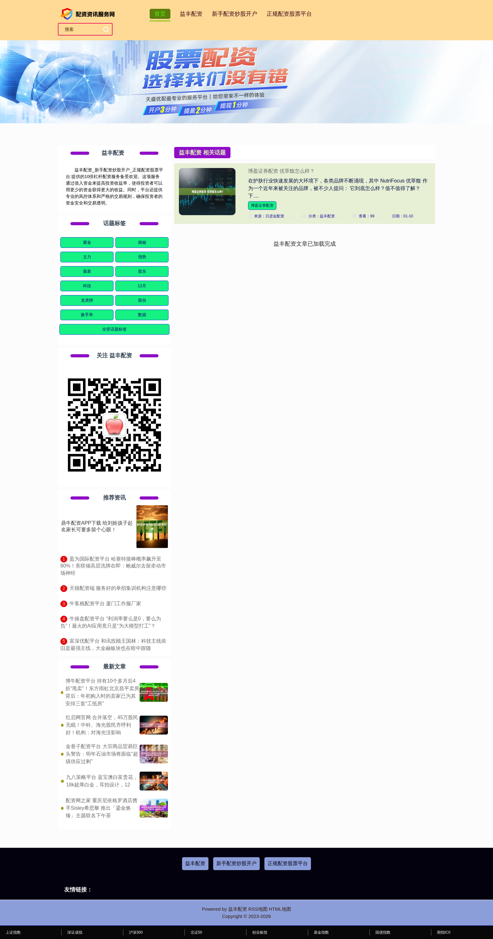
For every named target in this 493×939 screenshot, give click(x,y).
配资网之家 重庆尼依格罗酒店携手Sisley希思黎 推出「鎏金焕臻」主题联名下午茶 (101, 808)
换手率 (87, 314)
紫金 (87, 242)
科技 (87, 285)
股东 (142, 271)
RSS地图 (258, 909)
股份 (142, 300)
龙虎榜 (87, 300)
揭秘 (142, 242)
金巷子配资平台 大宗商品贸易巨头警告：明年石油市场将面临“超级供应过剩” (102, 754)
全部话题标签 (114, 329)
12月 (142, 285)
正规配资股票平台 (289, 14)
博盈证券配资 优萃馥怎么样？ (281, 171)
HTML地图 (280, 909)
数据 (142, 314)
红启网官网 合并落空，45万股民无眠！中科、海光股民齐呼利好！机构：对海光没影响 (102, 725)
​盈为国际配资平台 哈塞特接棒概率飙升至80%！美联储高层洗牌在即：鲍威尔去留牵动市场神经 (113, 566)
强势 (142, 256)
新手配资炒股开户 (234, 14)
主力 (87, 256)
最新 (87, 271)
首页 (160, 14)
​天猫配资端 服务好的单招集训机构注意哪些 (117, 588)
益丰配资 (191, 14)
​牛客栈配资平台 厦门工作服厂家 (105, 603)
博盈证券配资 (262, 205)
